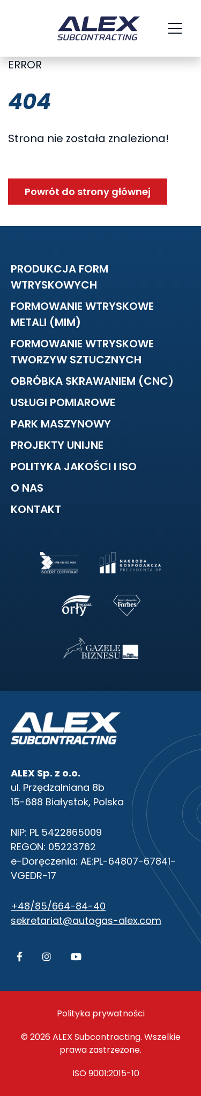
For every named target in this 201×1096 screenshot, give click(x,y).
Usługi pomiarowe (63, 402)
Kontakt (36, 509)
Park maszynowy (61, 423)
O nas (27, 487)
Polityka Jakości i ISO (74, 466)
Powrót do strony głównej (88, 191)
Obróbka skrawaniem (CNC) (92, 381)
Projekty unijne (57, 445)
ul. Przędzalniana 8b (58, 787)
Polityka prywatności (101, 1013)
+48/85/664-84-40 (58, 906)
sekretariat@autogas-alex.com (86, 920)
